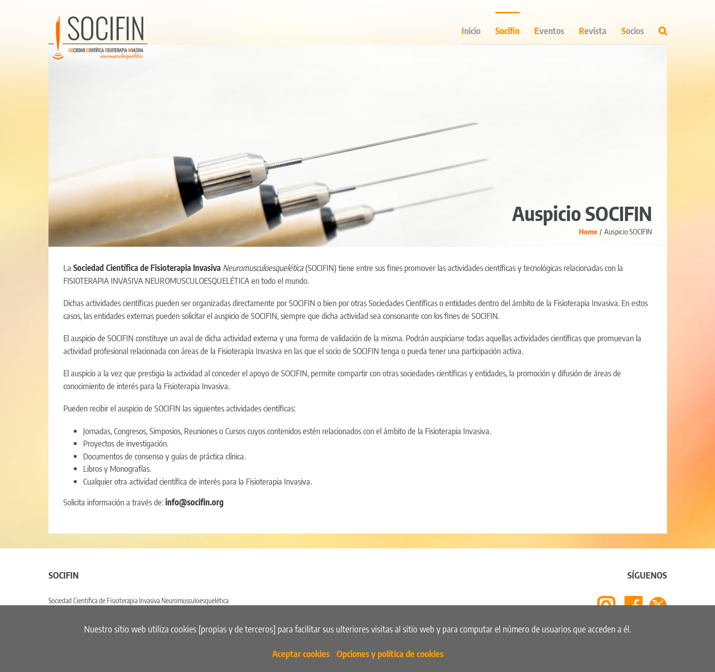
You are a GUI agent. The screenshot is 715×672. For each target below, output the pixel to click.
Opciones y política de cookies (389, 653)
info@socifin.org (194, 501)
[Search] (663, 28)
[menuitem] (478, 28)
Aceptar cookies (301, 653)
